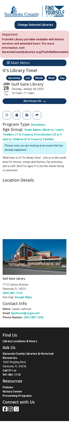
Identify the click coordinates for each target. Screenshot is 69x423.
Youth (28, 129)
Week (51, 78)
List (28, 78)
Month (39, 78)
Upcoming (14, 78)
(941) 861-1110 (12, 293)
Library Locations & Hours (20, 341)
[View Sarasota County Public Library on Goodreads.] (16, 410)
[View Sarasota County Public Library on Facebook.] (5, 410)
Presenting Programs (17, 395)
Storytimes (38, 124)
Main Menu (18, 62)
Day (62, 78)
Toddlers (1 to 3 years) (18, 134)
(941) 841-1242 (33, 317)
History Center (12, 391)
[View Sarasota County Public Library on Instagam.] (11, 410)
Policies (8, 387)
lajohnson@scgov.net (25, 313)
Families (48, 139)
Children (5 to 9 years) (27, 139)
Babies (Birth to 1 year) (48, 129)
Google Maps (23, 297)
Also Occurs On (34, 101)
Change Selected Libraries (35, 24)
